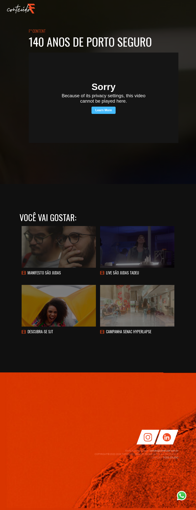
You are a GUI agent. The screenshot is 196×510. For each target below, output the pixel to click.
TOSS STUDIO (170, 457)
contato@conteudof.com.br (164, 450)
